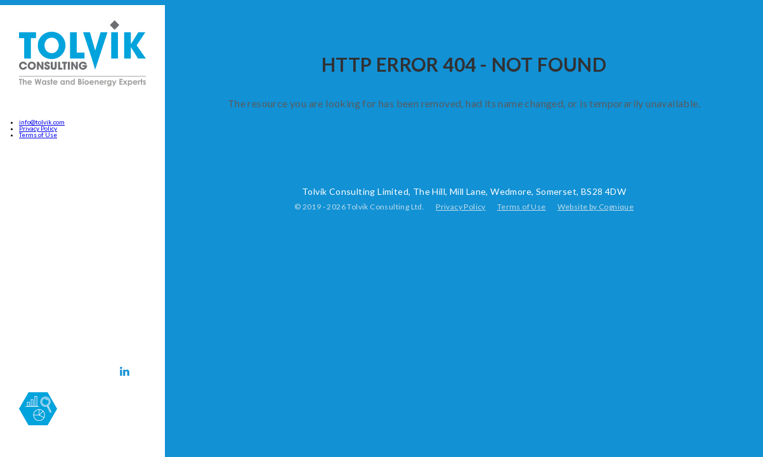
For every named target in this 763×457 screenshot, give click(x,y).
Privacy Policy (38, 128)
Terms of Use (38, 134)
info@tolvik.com (42, 122)
